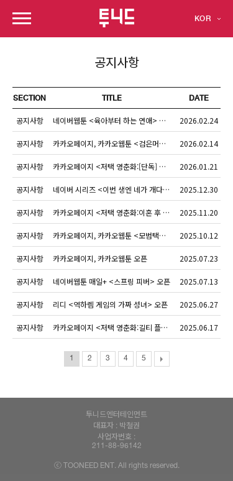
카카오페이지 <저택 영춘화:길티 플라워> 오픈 (115, 327)
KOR (202, 18)
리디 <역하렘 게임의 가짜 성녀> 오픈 (110, 304)
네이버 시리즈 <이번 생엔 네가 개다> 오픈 (115, 189)
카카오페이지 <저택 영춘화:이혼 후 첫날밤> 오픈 (115, 212)
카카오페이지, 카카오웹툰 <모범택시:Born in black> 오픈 (115, 235)
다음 (162, 359)
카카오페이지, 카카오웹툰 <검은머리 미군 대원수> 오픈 (115, 143)
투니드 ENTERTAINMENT (116, 18)
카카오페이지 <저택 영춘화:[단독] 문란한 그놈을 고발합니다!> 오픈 (115, 166)
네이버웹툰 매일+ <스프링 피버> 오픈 (111, 281)
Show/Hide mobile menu (21, 18)
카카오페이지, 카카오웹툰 (100, 258)
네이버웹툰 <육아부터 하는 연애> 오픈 (113, 120)
